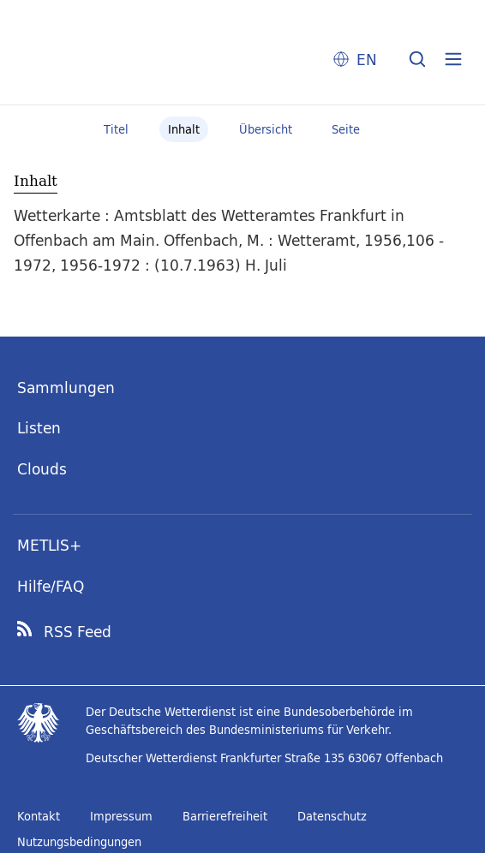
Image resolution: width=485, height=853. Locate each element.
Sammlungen (66, 387)
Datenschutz (332, 816)
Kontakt (38, 816)
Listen (39, 427)
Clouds (42, 468)
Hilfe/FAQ (50, 586)
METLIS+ (49, 545)
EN (366, 59)
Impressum (121, 816)
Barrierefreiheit (225, 816)
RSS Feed (77, 632)
